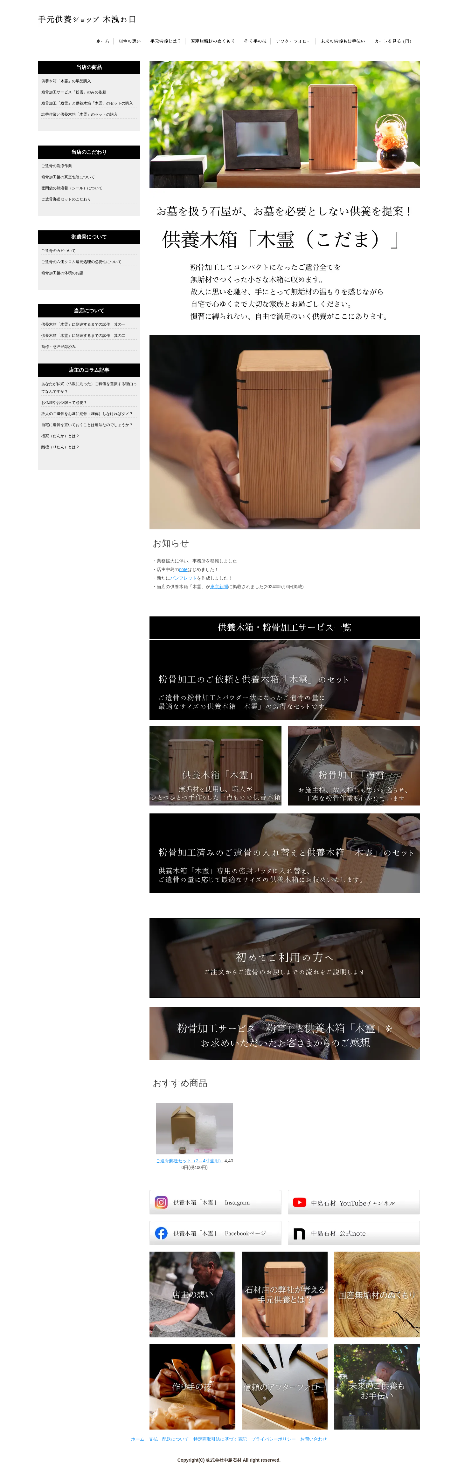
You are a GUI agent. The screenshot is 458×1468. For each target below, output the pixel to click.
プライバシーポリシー (273, 1439)
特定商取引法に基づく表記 (220, 1439)
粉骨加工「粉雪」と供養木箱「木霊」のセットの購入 (87, 103)
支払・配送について (169, 1439)
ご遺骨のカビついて (58, 250)
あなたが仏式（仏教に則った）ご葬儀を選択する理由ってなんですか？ (89, 388)
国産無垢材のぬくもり (213, 41)
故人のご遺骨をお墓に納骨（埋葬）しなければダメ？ (87, 413)
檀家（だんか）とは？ (60, 436)
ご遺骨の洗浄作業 (56, 166)
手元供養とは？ (165, 41)
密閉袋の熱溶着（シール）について (71, 188)
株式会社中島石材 (223, 1460)
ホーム (102, 41)
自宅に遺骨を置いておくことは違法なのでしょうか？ (87, 425)
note (183, 569)
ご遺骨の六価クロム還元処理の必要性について (81, 262)
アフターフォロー (293, 41)
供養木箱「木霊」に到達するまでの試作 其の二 (83, 335)
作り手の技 (255, 41)
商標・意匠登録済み (58, 346)
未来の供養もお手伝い (343, 41)
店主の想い (130, 41)
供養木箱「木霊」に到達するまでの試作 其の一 (83, 324)
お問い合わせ (313, 1439)
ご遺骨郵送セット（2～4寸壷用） (189, 1160)
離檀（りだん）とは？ (60, 447)
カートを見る (387, 41)
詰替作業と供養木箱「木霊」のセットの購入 (79, 114)
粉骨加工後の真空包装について (68, 177)
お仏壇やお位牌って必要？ (64, 402)
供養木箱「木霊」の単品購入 (66, 81)
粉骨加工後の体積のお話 (62, 273)
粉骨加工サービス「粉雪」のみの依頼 (73, 92)
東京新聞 (219, 586)
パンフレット (183, 578)
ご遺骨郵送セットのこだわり (66, 199)
